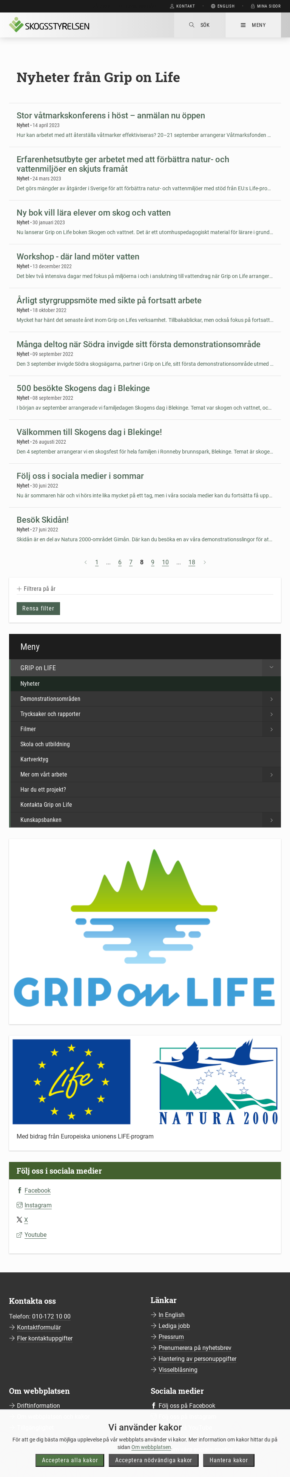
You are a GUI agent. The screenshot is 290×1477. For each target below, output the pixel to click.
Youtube (35, 1234)
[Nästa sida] (205, 562)
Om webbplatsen (151, 1460)
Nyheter (30, 683)
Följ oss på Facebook (187, 1405)
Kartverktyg (34, 759)
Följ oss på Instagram (187, 1416)
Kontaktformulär (39, 1327)
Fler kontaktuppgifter (44, 1338)
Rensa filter (38, 608)
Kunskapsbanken (150, 819)
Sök (199, 25)
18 (191, 562)
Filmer (150, 729)
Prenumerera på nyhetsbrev (195, 1347)
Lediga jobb (174, 1325)
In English (172, 1315)
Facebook (38, 1190)
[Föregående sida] (86, 562)
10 (165, 562)
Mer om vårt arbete (150, 774)
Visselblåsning (178, 1369)
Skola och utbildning (45, 744)
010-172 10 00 (51, 1316)
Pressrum (171, 1336)
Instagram (38, 1205)
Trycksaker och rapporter (150, 714)
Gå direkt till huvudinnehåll (125, 6)
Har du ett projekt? (43, 789)
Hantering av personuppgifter (197, 1358)
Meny (253, 25)
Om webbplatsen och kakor (53, 1416)
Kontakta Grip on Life (46, 804)
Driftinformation (38, 1405)
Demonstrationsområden (150, 698)
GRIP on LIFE (150, 667)
